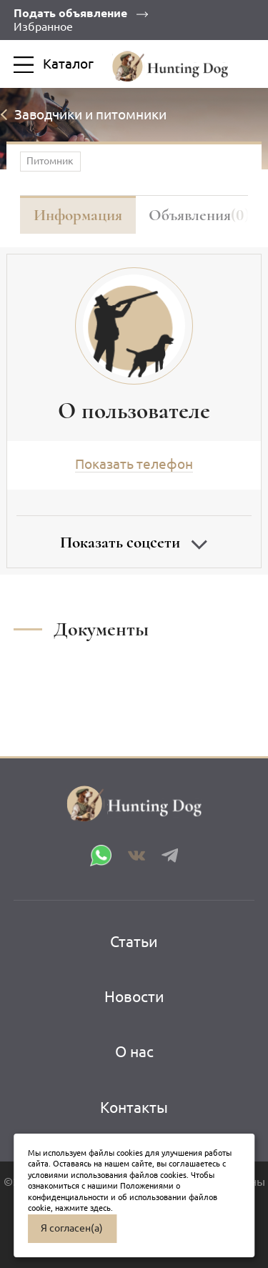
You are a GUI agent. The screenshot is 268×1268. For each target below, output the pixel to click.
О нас (134, 1051)
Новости (134, 996)
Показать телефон (134, 464)
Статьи (134, 941)
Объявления (199, 214)
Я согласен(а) (72, 1228)
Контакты (134, 1107)
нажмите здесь (83, 1208)
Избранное (43, 26)
